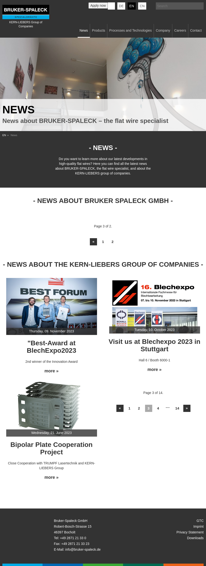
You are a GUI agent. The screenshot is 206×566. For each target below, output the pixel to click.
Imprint (198, 526)
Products (98, 30)
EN (4, 135)
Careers (180, 30)
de (121, 6)
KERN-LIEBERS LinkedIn (111, 6)
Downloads (195, 538)
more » (51, 371)
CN (142, 6)
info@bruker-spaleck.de (83, 549)
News (84, 30)
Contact (196, 30)
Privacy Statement (190, 532)
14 (177, 408)
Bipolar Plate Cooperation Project (52, 448)
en (131, 6)
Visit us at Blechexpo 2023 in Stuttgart (155, 345)
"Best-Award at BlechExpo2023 (51, 346)
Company (163, 30)
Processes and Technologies (130, 30)
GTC (200, 521)
